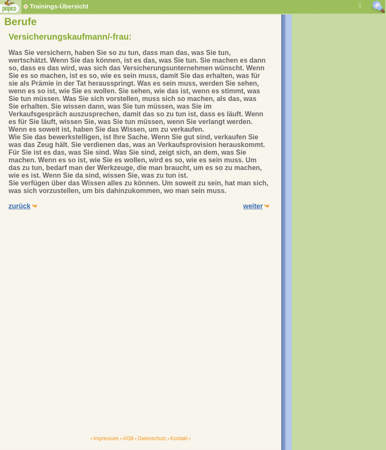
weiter (253, 206)
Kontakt (179, 438)
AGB (128, 438)
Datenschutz (152, 438)
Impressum (105, 438)
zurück (20, 206)
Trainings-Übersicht (55, 6)
